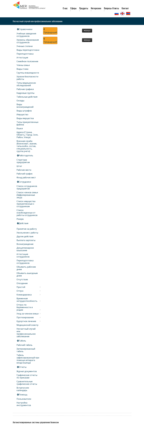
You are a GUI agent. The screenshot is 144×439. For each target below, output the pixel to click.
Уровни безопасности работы (27, 77)
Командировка (24, 294)
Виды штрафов (24, 110)
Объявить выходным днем (27, 274)
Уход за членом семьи (27, 313)
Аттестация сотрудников (23, 255)
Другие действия (25, 236)
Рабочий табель (24, 345)
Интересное (96, 8)
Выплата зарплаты (26, 240)
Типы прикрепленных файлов (27, 123)
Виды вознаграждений (25, 105)
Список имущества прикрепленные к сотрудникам (26, 204)
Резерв (20, 219)
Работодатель (26, 155)
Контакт (125, 8)
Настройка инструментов (24, 404)
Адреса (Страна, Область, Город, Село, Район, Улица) (27, 135)
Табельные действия (27, 96)
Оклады (20, 100)
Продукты (83, 8)
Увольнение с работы (27, 232)
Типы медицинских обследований (26, 84)
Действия (23, 223)
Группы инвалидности (28, 72)
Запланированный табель (26, 350)
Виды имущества (25, 118)
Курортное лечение (26, 321)
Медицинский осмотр (27, 325)
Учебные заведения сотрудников (26, 34)
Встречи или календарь (23, 389)
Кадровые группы (25, 93)
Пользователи (24, 399)
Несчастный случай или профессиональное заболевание (26, 332)
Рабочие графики (25, 89)
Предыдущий (50, 31)
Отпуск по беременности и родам (25, 307)
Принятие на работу (27, 228)
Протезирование (25, 317)
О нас (65, 8)
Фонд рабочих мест (26, 177)
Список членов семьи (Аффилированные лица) (27, 195)
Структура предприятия (23, 161)
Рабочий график (25, 173)
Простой (21, 287)
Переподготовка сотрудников (25, 261)
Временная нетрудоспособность (27, 299)
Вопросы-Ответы (111, 8)
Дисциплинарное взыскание (25, 249)
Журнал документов (27, 371)
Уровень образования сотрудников (28, 41)
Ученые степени (25, 46)
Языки (20, 128)
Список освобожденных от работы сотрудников (27, 213)
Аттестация (22, 57)
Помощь (23, 394)
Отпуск (20, 290)
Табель (22, 340)
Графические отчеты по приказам (27, 376)
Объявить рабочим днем (26, 268)
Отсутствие (22, 279)
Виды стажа (22, 69)
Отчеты (22, 367)
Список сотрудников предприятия (27, 187)
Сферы (73, 8)
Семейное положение (27, 61)
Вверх (87, 30)
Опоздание (22, 283)
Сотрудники (25, 181)
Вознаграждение (25, 244)
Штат (19, 166)
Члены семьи (23, 65)
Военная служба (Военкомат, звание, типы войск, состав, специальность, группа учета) (27, 146)
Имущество (22, 114)
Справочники (25, 29)
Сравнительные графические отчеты (27, 382)
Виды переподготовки (28, 50)
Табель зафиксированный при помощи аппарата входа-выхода (28, 359)
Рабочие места (24, 170)
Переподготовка (25, 53)
